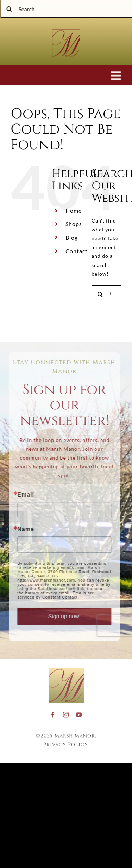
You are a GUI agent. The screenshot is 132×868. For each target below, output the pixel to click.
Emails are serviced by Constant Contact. (54, 595)
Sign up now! (62, 616)
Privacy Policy (65, 743)
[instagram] (66, 713)
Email (24, 495)
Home (73, 210)
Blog (71, 237)
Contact (76, 251)
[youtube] (79, 713)
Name (24, 529)
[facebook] (53, 713)
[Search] (10, 9)
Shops (73, 223)
